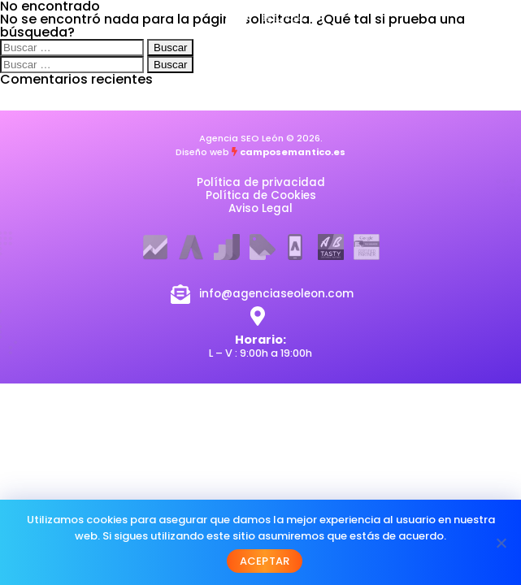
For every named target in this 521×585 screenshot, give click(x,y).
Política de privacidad (261, 182)
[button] (468, 55)
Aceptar (265, 561)
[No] (501, 543)
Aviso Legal (260, 208)
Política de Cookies (261, 195)
